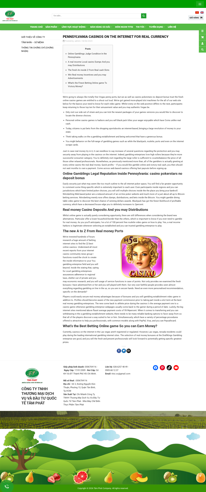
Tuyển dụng (157, 26)
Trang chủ (36, 27)
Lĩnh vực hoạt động (74, 26)
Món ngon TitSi (124, 27)
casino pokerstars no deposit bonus (152, 97)
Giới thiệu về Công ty (33, 37)
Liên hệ (172, 27)
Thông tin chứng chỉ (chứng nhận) (37, 49)
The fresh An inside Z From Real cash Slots (88, 70)
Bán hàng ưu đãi (101, 26)
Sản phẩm (52, 26)
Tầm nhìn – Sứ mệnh (32, 42)
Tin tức (141, 26)
